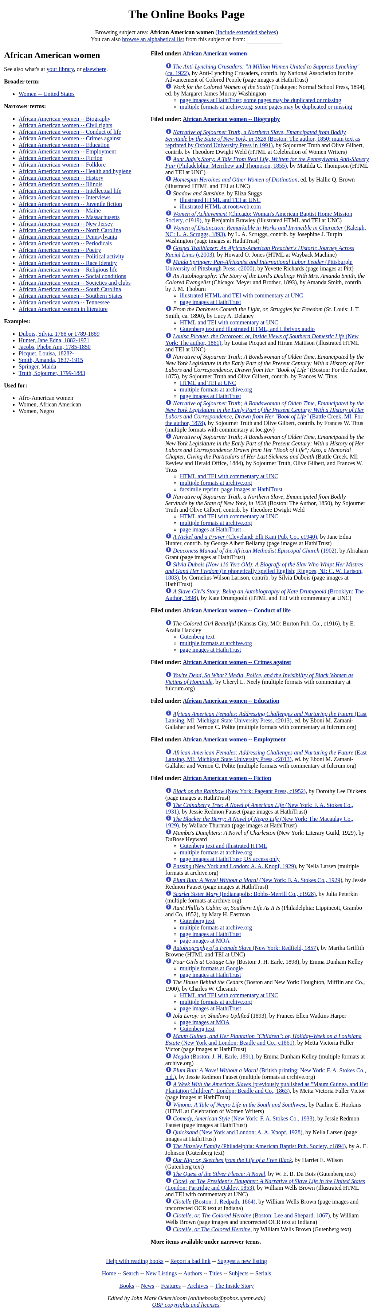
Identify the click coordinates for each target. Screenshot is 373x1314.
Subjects (238, 1273)
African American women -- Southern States (70, 296)
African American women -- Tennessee (64, 302)
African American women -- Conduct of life (70, 132)
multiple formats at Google (211, 968)
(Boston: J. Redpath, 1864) (214, 1201)
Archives (197, 1286)
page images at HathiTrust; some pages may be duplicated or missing (260, 100)
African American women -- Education (64, 145)
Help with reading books (135, 1261)
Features (171, 1286)
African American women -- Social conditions (72, 276)
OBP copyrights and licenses (185, 1305)
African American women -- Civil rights (65, 125)
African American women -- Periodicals (65, 243)
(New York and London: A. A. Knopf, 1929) (234, 866)
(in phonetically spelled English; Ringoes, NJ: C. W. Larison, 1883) (264, 571)
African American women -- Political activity (71, 256)
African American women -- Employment (67, 151)
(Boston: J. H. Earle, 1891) (213, 1056)
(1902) (255, 550)
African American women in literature (63, 309)
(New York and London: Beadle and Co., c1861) (263, 1039)
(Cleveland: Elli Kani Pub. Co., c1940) (245, 537)
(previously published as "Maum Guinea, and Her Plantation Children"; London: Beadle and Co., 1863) (266, 1087)
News (147, 1286)
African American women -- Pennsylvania (68, 237)
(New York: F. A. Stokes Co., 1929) (257, 880)
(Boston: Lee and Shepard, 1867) (251, 1215)
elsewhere (94, 69)
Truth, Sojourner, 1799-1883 (52, 373)
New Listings (161, 1273)
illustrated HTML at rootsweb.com (220, 206)
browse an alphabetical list (153, 39)
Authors (192, 1273)
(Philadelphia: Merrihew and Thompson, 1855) (267, 162)
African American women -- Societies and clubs (74, 283)
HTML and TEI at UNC (208, 383)
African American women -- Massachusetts (69, 217)
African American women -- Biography (64, 119)
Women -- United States (47, 94)
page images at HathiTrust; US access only (230, 859)
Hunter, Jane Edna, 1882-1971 (54, 340)
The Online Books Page (186, 14)
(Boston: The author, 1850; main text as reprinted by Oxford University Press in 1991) (262, 138)
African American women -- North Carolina (70, 230)
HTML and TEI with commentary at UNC (229, 322)
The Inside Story (234, 1286)
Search (131, 1273)
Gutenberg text (197, 636)
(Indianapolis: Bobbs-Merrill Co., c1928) (244, 894)
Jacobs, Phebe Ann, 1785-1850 (55, 347)
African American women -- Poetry (60, 250)
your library (60, 69)
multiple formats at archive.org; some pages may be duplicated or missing (266, 107)
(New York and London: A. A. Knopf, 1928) (238, 1132)
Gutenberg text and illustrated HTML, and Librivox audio (247, 329)
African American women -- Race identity (68, 263)
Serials (263, 1273)
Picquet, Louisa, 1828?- (46, 353)
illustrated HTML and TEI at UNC (220, 200)
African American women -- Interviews (64, 197)
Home (109, 1273)
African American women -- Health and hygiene (75, 171)
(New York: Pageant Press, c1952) (239, 791)
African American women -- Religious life (68, 269)
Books (126, 1286)
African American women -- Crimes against (70, 138)
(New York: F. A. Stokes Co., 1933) (243, 1118)
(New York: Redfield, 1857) (245, 948)
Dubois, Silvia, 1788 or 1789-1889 (59, 334)
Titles (215, 1273)
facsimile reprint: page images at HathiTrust (231, 489)
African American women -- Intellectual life (70, 191)
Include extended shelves (246, 32)
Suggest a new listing (242, 1261)
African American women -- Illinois (60, 184)
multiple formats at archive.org (216, 389)
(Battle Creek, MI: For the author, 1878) (264, 413)
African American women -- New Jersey (66, 224)
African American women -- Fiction (60, 158)
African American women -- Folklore (62, 164)
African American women (215, 53)
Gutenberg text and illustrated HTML (223, 846)
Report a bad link (190, 1261)
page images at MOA (204, 940)
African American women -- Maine (60, 210)
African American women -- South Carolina (70, 289)
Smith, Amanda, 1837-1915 (51, 360)
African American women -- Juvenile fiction (70, 204)
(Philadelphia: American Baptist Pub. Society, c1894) (259, 1146)
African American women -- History (61, 178)
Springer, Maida (37, 366)
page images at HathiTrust (210, 302)
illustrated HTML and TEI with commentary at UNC (241, 295)
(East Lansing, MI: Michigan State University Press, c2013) (266, 717)
